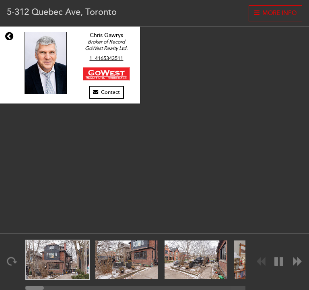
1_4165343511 (106, 58)
